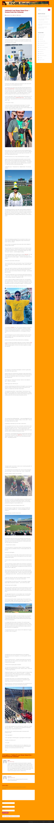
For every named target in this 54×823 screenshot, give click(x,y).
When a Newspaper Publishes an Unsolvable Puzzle (43, 19)
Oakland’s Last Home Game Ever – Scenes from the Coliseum (44, 16)
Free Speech (41, 41)
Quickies (40, 51)
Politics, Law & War (42, 47)
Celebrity (40, 36)
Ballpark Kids (20, 434)
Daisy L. (9, 760)
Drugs (40, 39)
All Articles (19, 15)
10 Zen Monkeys (30, 821)
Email (3, 805)
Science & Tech (42, 55)
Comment (4, 788)
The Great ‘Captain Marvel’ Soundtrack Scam (42, 28)
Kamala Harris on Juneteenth (43, 21)
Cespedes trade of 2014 (20, 97)
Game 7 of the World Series (9, 88)
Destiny (15, 15)
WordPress (50, 821)
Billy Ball (12, 327)
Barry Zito (26, 254)
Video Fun (41, 59)
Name (3, 801)
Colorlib (43, 821)
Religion (40, 53)
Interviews (41, 45)
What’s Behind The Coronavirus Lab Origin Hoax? (44, 24)
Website (3, 808)
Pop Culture (41, 49)
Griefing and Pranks (42, 43)
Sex (40, 57)
